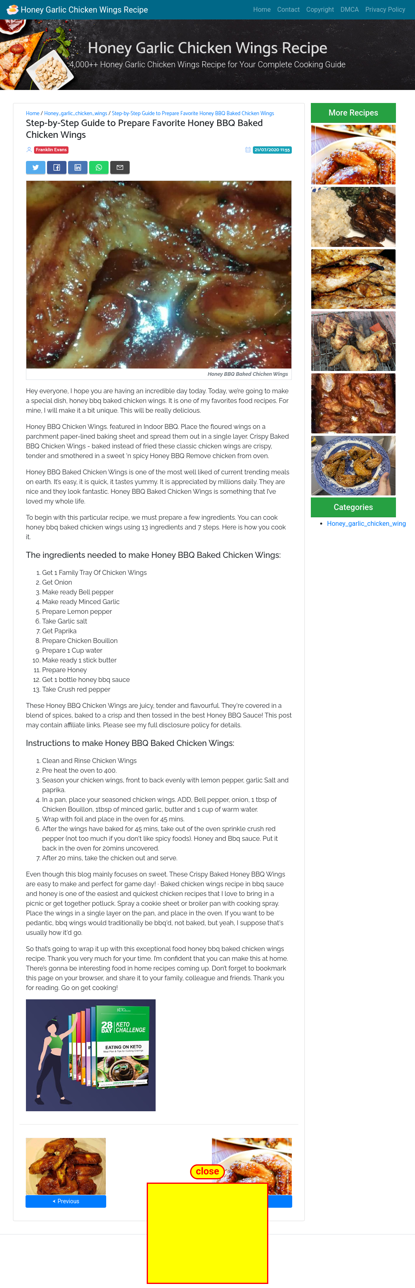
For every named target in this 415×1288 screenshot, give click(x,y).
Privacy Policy (386, 9)
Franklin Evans (51, 150)
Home (262, 9)
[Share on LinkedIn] (78, 167)
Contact (288, 9)
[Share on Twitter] (35, 167)
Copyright (320, 9)
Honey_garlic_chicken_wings (75, 113)
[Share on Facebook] (56, 167)
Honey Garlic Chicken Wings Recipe (77, 10)
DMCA (349, 9)
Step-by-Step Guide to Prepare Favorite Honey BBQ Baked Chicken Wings (193, 113)
